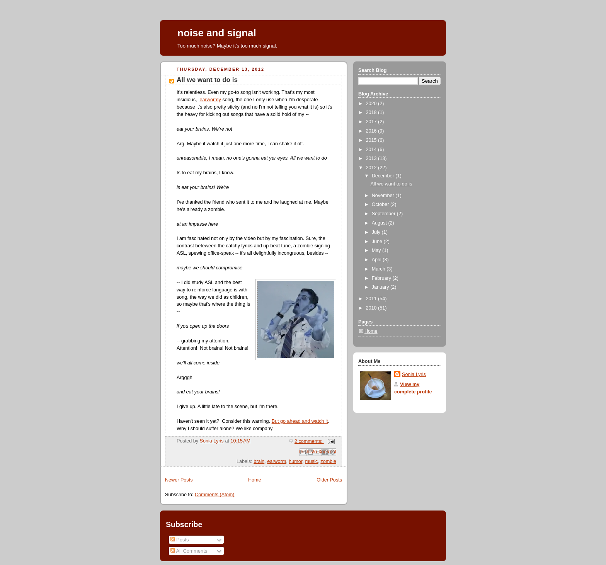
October (381, 204)
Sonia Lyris (414, 374)
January (381, 287)
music (311, 461)
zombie (328, 461)
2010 (372, 308)
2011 (372, 298)
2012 (372, 167)
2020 (372, 103)
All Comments (189, 551)
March (379, 269)
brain (259, 461)
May (377, 250)
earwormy (210, 99)
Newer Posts (178, 480)
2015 (372, 140)
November (384, 195)
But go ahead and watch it (300, 421)
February (382, 278)
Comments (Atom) (214, 494)
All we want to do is (207, 79)
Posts (179, 540)
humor (295, 461)
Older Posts (329, 480)
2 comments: (309, 441)
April (377, 259)
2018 (372, 112)
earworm (276, 461)
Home (254, 480)
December (384, 176)
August (380, 223)
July (377, 232)
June (378, 241)
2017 (372, 121)
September (384, 213)
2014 (372, 149)
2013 (372, 158)
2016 (372, 131)
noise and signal (216, 33)
